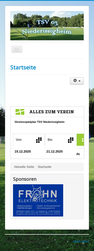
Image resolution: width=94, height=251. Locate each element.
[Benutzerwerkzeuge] (77, 81)
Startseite (23, 67)
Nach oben (81, 241)
